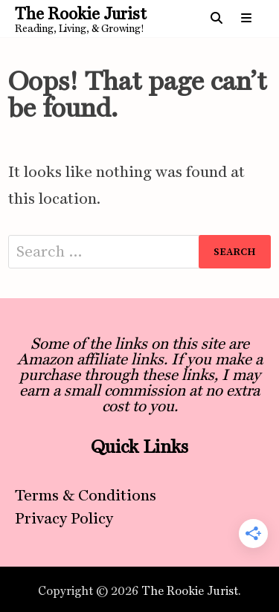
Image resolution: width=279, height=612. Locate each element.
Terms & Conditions (85, 495)
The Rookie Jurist (81, 13)
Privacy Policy (64, 518)
